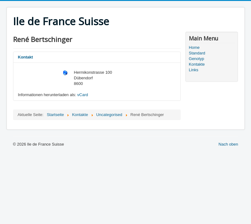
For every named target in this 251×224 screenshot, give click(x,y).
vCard (82, 94)
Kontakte (197, 64)
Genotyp (196, 58)
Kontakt (25, 57)
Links (193, 70)
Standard (197, 53)
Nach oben (228, 144)
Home (194, 47)
